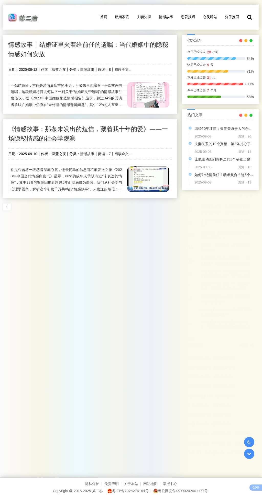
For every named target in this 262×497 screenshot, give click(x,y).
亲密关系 (199, 414)
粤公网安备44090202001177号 (180, 490)
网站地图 (150, 483)
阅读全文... (123, 69)
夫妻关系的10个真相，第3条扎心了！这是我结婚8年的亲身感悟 (224, 143)
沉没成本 (198, 424)
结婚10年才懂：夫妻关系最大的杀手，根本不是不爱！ (224, 128)
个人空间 (198, 405)
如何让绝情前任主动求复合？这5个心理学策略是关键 (224, 174)
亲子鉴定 (214, 452)
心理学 (223, 414)
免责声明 (111, 483)
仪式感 (242, 433)
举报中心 (170, 483)
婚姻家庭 (122, 16)
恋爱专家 (221, 424)
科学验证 (221, 443)
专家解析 (221, 405)
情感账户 (198, 443)
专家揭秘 (198, 433)
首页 (103, 16)
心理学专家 (200, 395)
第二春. (98, 490)
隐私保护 (92, 483)
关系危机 (221, 433)
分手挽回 (232, 16)
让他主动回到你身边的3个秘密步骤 (222, 159)
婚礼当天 (223, 376)
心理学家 (225, 395)
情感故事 (166, 16)
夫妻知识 (144, 16)
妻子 (195, 452)
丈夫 (241, 443)
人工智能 (237, 452)
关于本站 (131, 483)
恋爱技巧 (188, 16)
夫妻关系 (199, 357)
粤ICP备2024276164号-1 (129, 490)
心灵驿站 (210, 16)
